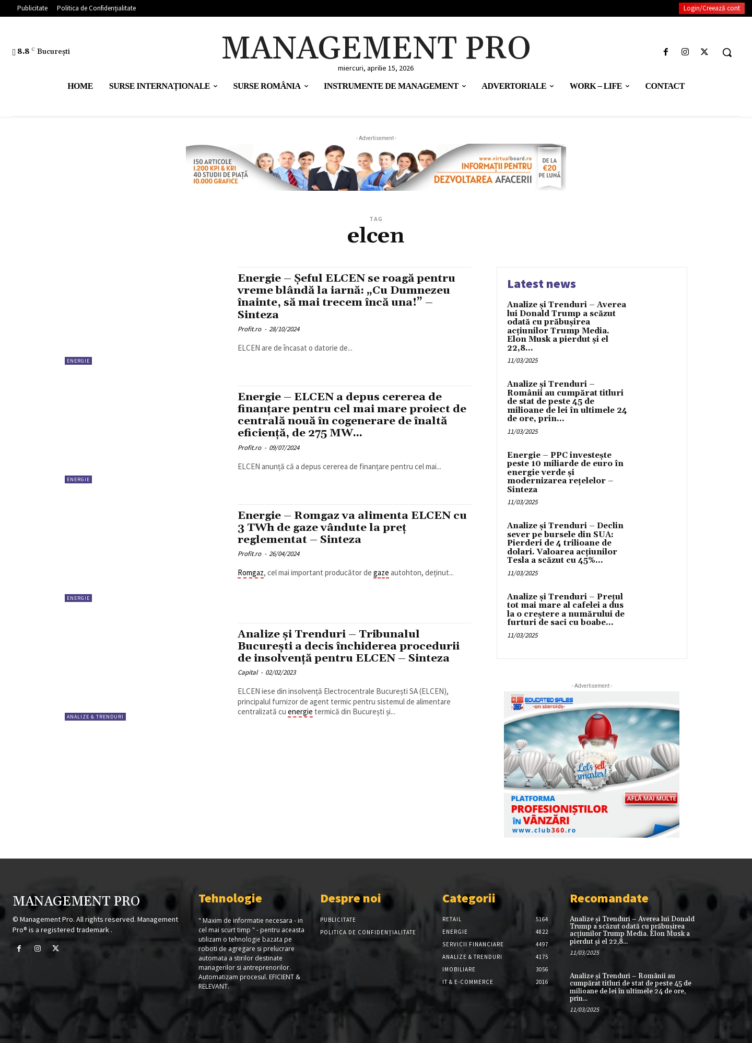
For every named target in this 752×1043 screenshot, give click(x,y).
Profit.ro (249, 329)
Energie (78, 360)
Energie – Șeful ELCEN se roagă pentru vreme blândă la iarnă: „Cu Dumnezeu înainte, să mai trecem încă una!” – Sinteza (349, 296)
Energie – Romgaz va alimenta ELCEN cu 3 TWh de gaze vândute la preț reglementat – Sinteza (354, 528)
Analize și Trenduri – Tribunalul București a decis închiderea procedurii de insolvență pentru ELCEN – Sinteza (351, 646)
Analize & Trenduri (95, 716)
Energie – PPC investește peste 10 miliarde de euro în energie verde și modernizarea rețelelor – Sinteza (565, 472)
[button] (726, 52)
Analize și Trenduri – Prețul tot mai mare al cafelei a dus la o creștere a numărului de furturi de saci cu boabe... (566, 610)
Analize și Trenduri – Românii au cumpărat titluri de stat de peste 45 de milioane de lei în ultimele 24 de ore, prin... (567, 401)
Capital (247, 672)
